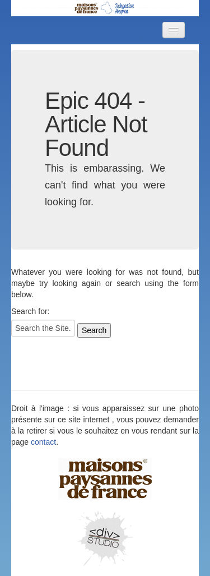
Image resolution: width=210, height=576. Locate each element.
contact (43, 441)
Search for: (30, 311)
